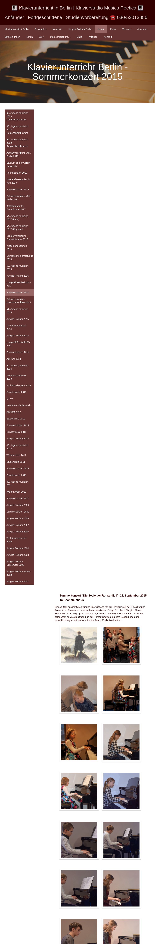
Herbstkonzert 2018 (16, 173)
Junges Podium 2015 (17, 319)
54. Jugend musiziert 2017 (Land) (17, 218)
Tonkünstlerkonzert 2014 (16, 328)
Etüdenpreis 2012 (15, 419)
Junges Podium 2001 (17, 582)
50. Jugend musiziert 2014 (17, 368)
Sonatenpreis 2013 (16, 392)
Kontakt (108, 36)
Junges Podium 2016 (17, 276)
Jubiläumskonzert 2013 (18, 386)
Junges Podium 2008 (17, 519)
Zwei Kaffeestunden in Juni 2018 (18, 182)
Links (79, 36)
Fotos (113, 29)
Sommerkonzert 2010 (17, 499)
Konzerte (57, 29)
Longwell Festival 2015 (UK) (18, 285)
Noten (29, 36)
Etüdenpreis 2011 (15, 462)
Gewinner (142, 29)
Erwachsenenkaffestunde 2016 (19, 258)
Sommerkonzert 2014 (17, 352)
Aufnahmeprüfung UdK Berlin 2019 (18, 155)
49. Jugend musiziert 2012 (17, 447)
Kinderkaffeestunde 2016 (16, 248)
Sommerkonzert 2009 (17, 512)
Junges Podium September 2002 (15, 564)
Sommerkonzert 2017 (17, 190)
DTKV (9, 399)
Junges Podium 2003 (17, 555)
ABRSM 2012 (13, 412)
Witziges (92, 36)
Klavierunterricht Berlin (17, 29)
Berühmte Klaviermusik (18, 406)
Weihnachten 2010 (16, 492)
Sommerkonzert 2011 (17, 469)
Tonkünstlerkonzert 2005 (16, 541)
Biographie (40, 29)
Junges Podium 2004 (17, 548)
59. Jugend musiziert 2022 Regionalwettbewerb (17, 143)
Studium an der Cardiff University (18, 165)
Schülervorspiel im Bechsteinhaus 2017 (17, 238)
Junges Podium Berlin (80, 29)
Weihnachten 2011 (16, 455)
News (101, 29)
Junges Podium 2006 (17, 532)
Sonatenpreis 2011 (16, 475)
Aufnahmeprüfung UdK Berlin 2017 (18, 198)
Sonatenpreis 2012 (16, 432)
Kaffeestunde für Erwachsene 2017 (15, 208)
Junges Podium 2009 (17, 505)
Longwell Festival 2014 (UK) (18, 344)
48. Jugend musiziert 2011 (17, 484)
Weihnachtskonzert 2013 (16, 378)
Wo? (41, 36)
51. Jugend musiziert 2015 (17, 311)
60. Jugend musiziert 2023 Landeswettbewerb (17, 117)
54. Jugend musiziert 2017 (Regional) (17, 228)
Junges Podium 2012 (17, 439)
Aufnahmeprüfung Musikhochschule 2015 (18, 301)
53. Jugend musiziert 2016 (17, 268)
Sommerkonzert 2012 (17, 426)
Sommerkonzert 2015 (17, 293)
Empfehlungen (12, 36)
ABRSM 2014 (13, 359)
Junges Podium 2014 (17, 336)
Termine (126, 29)
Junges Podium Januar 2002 (18, 574)
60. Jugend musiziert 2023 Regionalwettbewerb (17, 130)
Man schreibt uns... (60, 36)
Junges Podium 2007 (17, 525)
